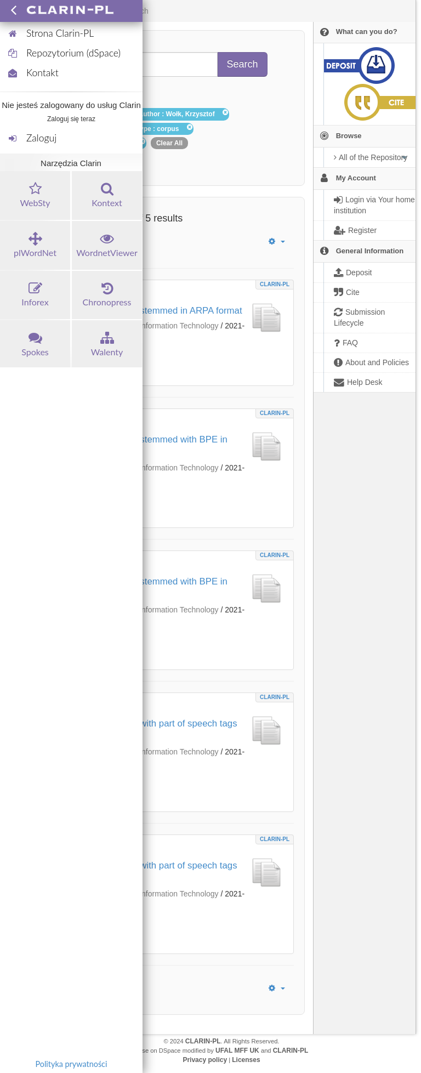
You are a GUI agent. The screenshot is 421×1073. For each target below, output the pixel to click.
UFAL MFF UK (237, 1050)
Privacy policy (205, 1060)
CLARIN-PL (274, 284)
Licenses (246, 1060)
